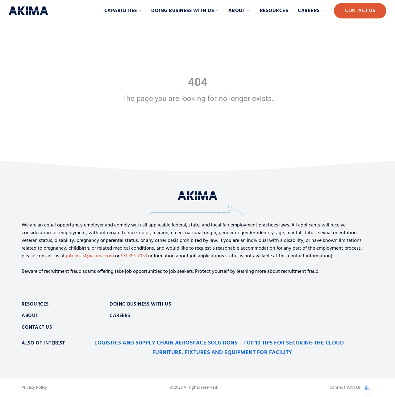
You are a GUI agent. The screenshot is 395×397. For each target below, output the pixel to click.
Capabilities (120, 11)
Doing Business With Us (140, 304)
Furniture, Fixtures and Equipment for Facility (222, 352)
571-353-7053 (134, 256)
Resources (274, 11)
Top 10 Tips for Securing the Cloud (293, 343)
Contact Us (360, 11)
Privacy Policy (34, 388)
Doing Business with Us (182, 11)
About (237, 11)
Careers (309, 11)
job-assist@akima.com (90, 256)
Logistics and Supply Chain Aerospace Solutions (165, 343)
